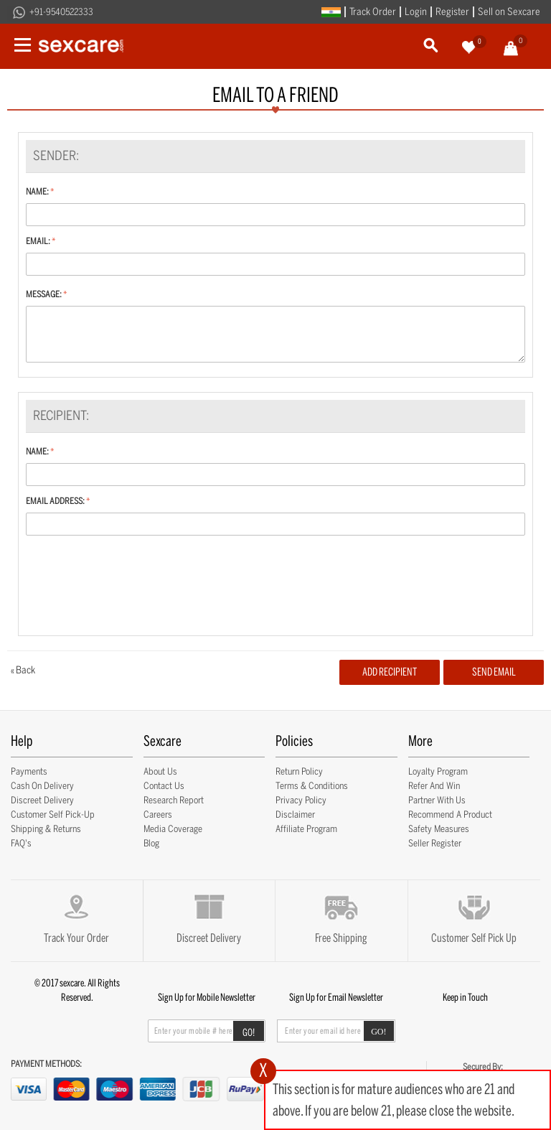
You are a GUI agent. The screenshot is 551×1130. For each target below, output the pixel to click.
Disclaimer (295, 814)
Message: (44, 294)
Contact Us (163, 785)
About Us (160, 771)
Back (23, 670)
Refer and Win (434, 785)
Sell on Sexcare (509, 12)
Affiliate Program (306, 828)
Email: (38, 241)
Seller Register (434, 843)
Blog (151, 843)
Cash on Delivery (42, 785)
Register (452, 12)
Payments (29, 771)
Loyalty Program (438, 771)
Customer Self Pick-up (53, 814)
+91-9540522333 (61, 11)
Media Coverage (172, 828)
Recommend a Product (450, 814)
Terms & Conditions (312, 785)
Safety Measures (438, 828)
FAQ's (21, 843)
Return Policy (299, 771)
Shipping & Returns (46, 828)
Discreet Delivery (42, 800)
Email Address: (55, 501)
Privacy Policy (301, 800)
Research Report (173, 800)
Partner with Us (437, 800)
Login (416, 12)
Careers (157, 814)
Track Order (372, 12)
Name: (37, 192)
